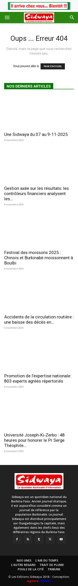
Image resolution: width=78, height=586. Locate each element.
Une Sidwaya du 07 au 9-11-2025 (36, 134)
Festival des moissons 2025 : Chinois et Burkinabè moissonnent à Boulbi (38, 258)
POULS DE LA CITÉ (31, 569)
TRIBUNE (54, 569)
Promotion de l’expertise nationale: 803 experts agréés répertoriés (37, 378)
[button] (7, 17)
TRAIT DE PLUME (52, 565)
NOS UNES (24, 560)
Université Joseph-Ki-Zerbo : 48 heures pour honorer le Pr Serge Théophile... (34, 440)
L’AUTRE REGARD (23, 565)
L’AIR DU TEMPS (46, 560)
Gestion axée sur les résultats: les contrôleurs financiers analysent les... (36, 193)
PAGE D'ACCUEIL (53, 66)
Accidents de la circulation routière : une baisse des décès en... (39, 319)
